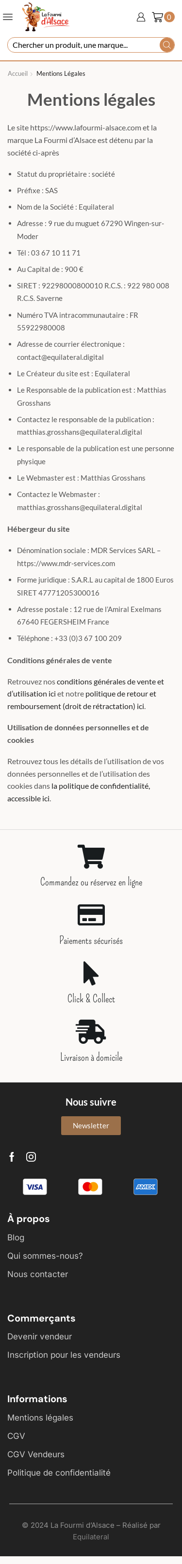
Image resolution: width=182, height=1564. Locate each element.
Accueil (18, 73)
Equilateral (91, 1536)
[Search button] (167, 45)
